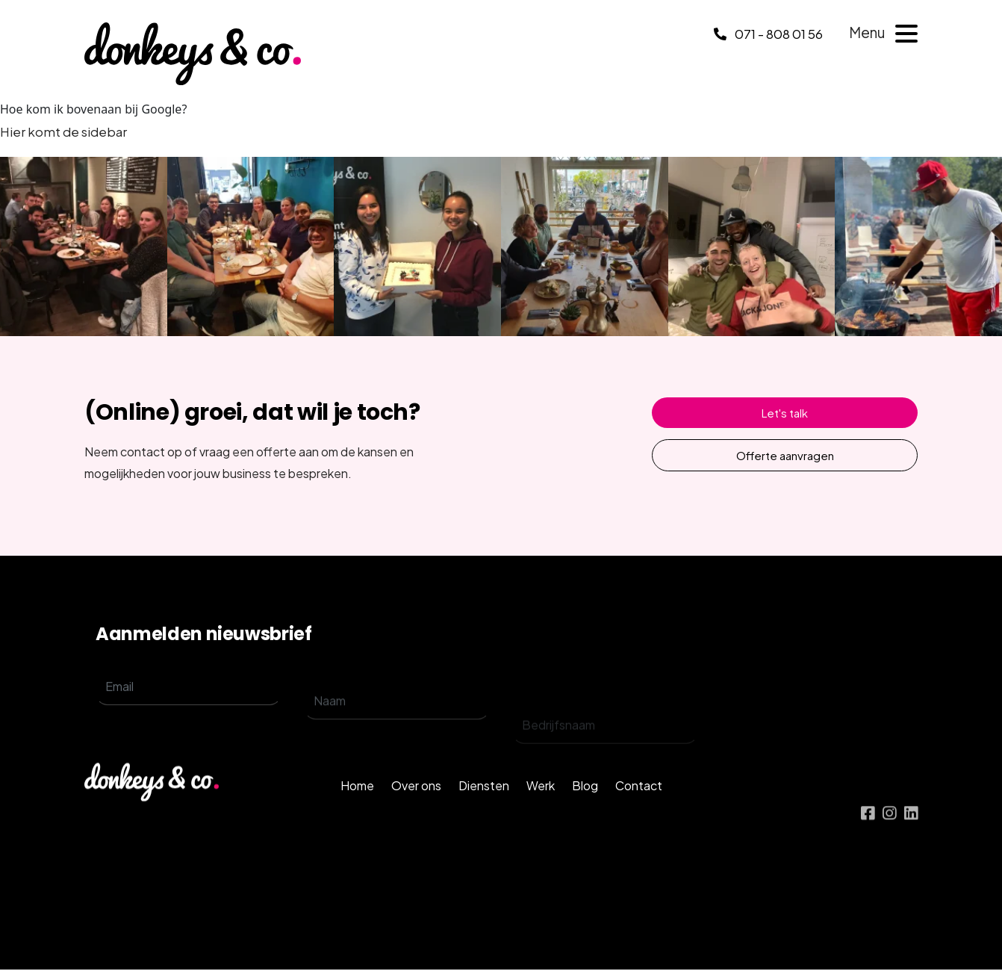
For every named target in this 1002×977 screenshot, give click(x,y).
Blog (585, 811)
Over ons (416, 811)
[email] (188, 704)
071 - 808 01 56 (768, 33)
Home (357, 811)
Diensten (483, 811)
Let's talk (785, 413)
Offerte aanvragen (785, 455)
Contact (638, 811)
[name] (397, 730)
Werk (540, 811)
